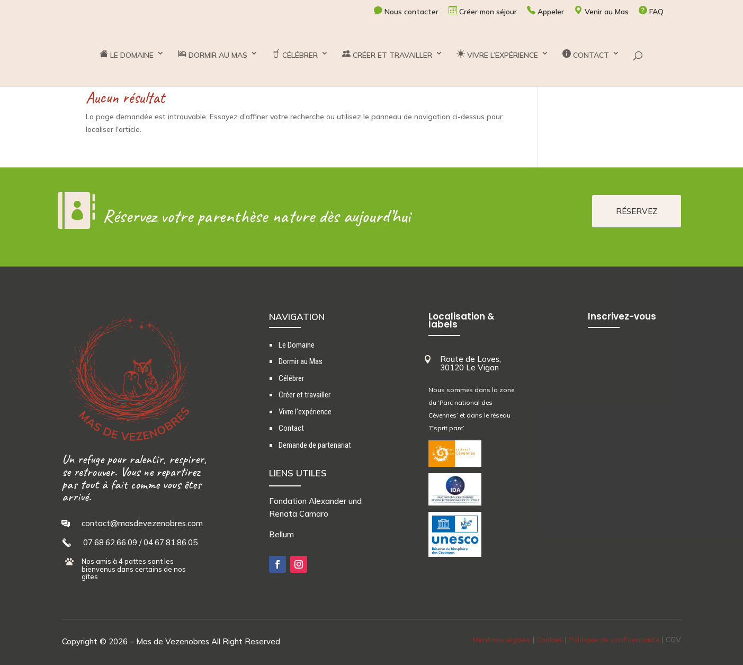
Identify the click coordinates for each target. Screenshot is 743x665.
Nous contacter (406, 11)
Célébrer (291, 378)
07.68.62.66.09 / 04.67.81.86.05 (140, 542)
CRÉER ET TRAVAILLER (387, 54)
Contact (291, 428)
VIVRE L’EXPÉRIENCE (497, 54)
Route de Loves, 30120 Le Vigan (470, 363)
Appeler (545, 11)
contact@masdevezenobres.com (142, 523)
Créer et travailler (304, 395)
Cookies (549, 639)
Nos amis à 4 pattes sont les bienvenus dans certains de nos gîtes (134, 569)
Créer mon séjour (483, 11)
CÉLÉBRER (295, 54)
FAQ (651, 11)
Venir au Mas (601, 11)
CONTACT (585, 54)
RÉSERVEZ (636, 211)
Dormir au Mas (301, 361)
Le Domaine (297, 345)
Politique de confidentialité (614, 639)
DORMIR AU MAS (212, 54)
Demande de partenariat (315, 445)
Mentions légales (502, 639)
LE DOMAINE (127, 54)
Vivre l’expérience (305, 411)
